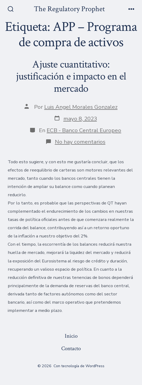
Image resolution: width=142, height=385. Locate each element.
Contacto (71, 348)
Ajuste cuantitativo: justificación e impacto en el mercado (71, 76)
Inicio (71, 336)
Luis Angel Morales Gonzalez (80, 107)
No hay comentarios (80, 141)
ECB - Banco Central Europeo (84, 130)
